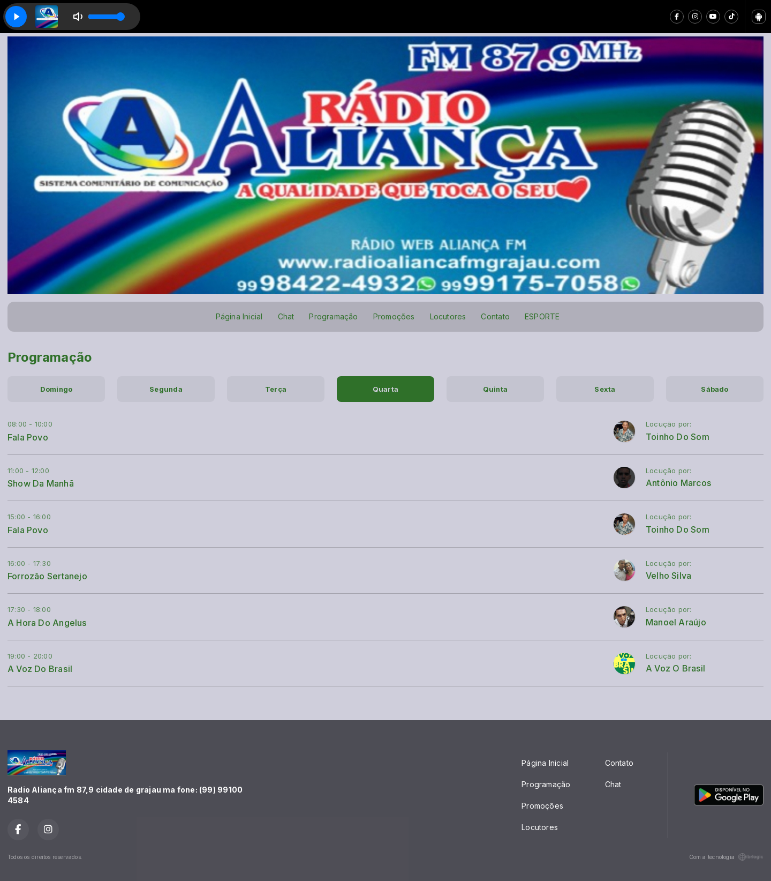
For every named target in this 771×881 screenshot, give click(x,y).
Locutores (448, 316)
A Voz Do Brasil (39, 668)
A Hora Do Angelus (47, 622)
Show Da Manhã (40, 483)
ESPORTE (542, 316)
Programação (333, 316)
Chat (286, 316)
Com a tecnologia (726, 857)
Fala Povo (27, 437)
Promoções (394, 316)
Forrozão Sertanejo (47, 576)
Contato (495, 316)
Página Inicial (239, 316)
